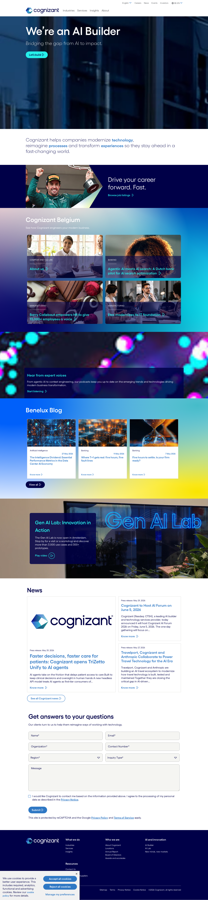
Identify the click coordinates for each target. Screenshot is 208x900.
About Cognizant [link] (113, 845)
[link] (42, 11)
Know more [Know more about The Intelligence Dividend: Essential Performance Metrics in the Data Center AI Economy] (35, 474)
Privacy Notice (69, 799)
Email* (112, 735)
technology (124, 139)
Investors (164, 3)
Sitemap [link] (103, 890)
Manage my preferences (60, 894)
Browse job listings (119, 195)
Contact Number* (118, 746)
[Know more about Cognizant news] (46, 698)
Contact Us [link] (71, 869)
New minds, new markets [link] (156, 852)
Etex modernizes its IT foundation (135, 315)
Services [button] (82, 10)
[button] (176, 3)
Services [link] (69, 848)
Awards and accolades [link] (115, 858)
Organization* (39, 746)
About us (37, 269)
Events (154, 3)
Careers (138, 3)
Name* (35, 735)
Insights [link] (69, 852)
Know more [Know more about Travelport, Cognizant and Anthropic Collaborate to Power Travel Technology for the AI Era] (128, 687)
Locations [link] (109, 848)
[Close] (76, 874)
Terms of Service (124, 817)
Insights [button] (94, 10)
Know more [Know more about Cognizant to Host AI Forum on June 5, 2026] (128, 636)
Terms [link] (112, 890)
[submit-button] (37, 810)
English (127, 3)
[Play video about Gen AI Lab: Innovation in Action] (45, 559)
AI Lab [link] (148, 848)
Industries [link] (70, 845)
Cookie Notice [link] (139, 890)
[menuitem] (127, 3)
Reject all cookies (60, 886)
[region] (40, 885)
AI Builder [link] (149, 845)
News (146, 3)
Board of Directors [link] (113, 855)
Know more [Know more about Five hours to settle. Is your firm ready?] (137, 474)
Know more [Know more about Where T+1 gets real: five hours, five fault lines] (86, 474)
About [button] (105, 10)
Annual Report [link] (111, 852)
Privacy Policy (99, 817)
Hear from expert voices (46, 375)
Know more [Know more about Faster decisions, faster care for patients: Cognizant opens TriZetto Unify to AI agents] (37, 687)
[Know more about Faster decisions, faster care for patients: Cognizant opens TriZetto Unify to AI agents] (71, 663)
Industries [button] (69, 10)
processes (60, 145)
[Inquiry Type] (142, 757)
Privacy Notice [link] (124, 890)
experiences (117, 145)
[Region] (65, 757)
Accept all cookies (60, 878)
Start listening (35, 391)
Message (36, 768)
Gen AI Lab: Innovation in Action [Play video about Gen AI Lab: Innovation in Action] (53, 526)
